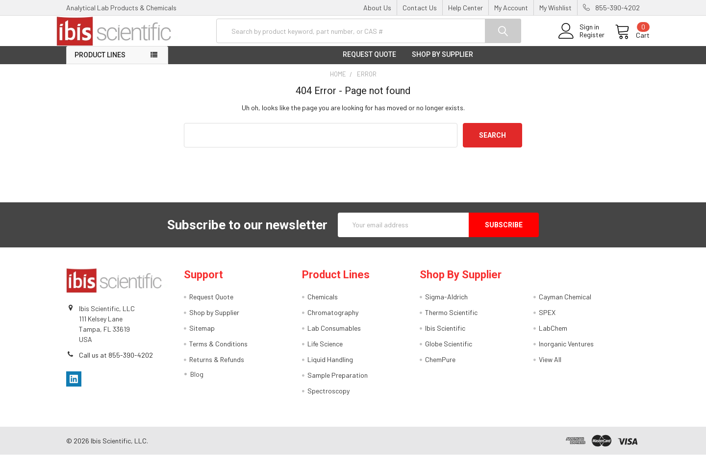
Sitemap (202, 335)
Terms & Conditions (218, 351)
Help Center (465, 7)
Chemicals (322, 304)
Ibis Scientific (445, 335)
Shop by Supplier (442, 62)
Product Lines (100, 62)
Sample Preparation (337, 382)
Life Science (325, 351)
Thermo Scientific (451, 320)
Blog (196, 381)
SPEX (547, 320)
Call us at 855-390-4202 (116, 362)
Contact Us (420, 7)
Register (582, 40)
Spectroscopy (328, 398)
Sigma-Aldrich (446, 304)
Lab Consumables (334, 335)
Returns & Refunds (216, 367)
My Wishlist (555, 7)
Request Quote (369, 62)
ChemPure (440, 367)
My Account (511, 7)
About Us (377, 7)
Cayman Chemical (565, 304)
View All (550, 367)
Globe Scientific (448, 351)
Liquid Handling (330, 367)
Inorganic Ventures (566, 351)
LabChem (553, 335)
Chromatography (332, 320)
